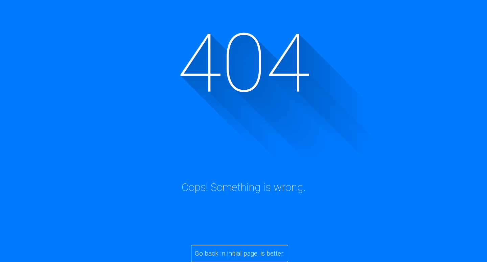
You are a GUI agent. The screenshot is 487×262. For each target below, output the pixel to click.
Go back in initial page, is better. (240, 253)
